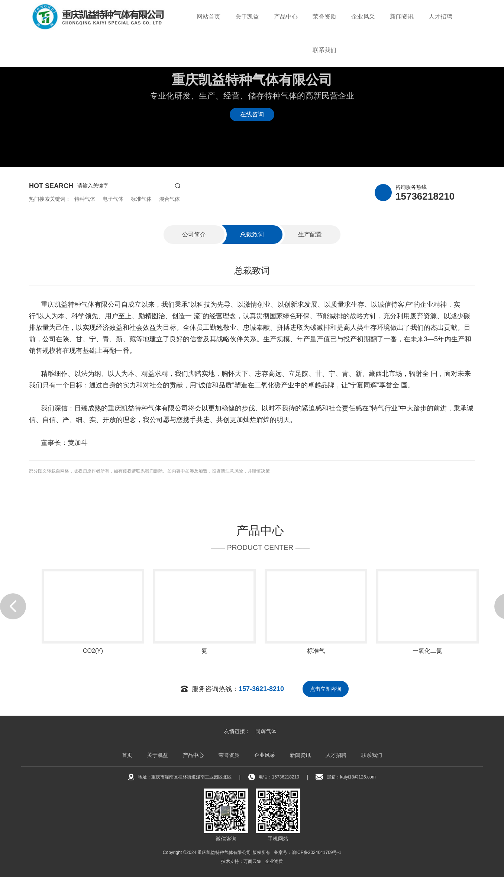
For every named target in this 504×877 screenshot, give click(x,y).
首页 (127, 755)
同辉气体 (265, 731)
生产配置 (310, 234)
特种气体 (84, 199)
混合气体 (169, 199)
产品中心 (286, 16)
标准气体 (141, 199)
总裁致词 (252, 234)
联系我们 (324, 50)
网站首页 (208, 16)
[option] (93, 633)
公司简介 (194, 234)
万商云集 (252, 861)
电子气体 (113, 199)
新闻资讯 (402, 16)
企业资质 (274, 861)
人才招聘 (440, 16)
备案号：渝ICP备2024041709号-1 (307, 852)
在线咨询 (252, 114)
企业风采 (363, 16)
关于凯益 (247, 16)
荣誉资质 (324, 16)
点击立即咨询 (325, 689)
